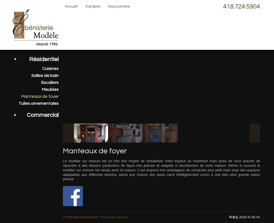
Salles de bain (45, 75)
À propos (92, 6)
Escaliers (50, 82)
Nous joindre (119, 6)
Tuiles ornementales (38, 103)
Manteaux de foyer (40, 96)
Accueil (71, 6)
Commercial (43, 115)
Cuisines (50, 68)
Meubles (50, 89)
